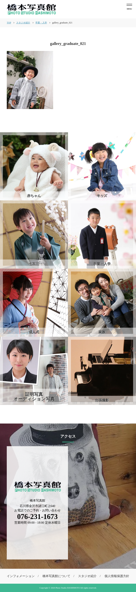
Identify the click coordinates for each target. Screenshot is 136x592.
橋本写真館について (56, 576)
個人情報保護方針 (117, 576)
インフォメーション (21, 576)
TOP (9, 22)
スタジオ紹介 (87, 576)
